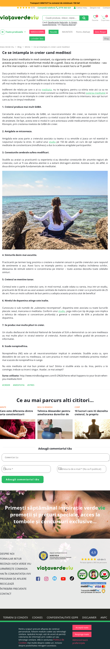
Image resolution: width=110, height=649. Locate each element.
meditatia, (47, 89)
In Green (73, 22)
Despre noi (95, 7)
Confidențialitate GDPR (62, 618)
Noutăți (53, 31)
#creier (6, 385)
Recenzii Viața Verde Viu (15, 564)
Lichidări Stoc (37, 38)
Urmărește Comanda (14, 569)
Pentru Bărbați (83, 31)
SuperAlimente (49, 24)
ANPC (104, 618)
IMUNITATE (67, 31)
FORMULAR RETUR (10, 559)
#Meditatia (18, 385)
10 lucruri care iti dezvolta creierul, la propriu (91, 412)
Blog (106, 38)
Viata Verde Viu (7, 47)
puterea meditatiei (96, 93)
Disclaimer (89, 618)
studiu (52, 141)
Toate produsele (13, 32)
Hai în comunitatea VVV (15, 574)
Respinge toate (82, 634)
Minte (3, 407)
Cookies (37, 618)
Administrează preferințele (80, 641)
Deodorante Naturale (58, 22)
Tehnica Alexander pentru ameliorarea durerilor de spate (53, 412)
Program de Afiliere (13, 579)
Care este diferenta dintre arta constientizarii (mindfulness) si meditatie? (17, 412)
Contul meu (80, 7)
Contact (106, 7)
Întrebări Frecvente (13, 589)
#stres (30, 385)
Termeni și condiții (15, 618)
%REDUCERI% (37, 31)
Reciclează (7, 584)
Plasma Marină (68, 24)
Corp (77, 407)
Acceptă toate (82, 627)
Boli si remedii (44, 407)
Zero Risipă (100, 31)
